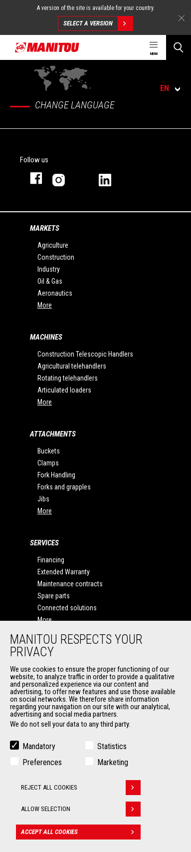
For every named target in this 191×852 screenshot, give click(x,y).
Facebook (31, 178)
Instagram (65, 178)
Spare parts (53, 596)
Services (44, 542)
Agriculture (52, 245)
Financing (50, 560)
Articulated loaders (64, 390)
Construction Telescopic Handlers (85, 354)
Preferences (42, 762)
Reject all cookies (81, 787)
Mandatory (38, 746)
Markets (44, 228)
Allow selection (81, 809)
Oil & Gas (49, 281)
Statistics (112, 746)
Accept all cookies (81, 832)
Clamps (48, 463)
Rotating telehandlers (67, 378)
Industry (48, 269)
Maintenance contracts (70, 584)
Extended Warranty (63, 572)
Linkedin (112, 178)
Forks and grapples (64, 487)
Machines (46, 337)
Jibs (43, 499)
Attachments (53, 433)
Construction (55, 257)
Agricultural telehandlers (71, 366)
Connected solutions (67, 608)
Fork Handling (56, 475)
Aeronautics (54, 293)
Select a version (98, 23)
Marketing (112, 762)
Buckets (48, 451)
